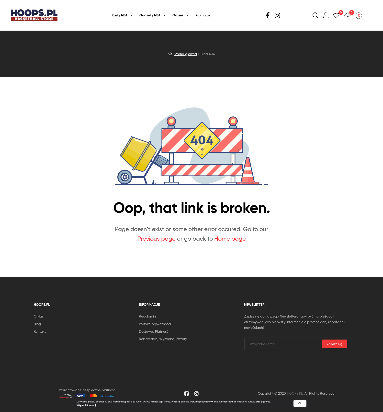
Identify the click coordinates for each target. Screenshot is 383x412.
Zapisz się (334, 344)
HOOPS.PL (295, 393)
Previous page (156, 238)
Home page (230, 238)
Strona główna (185, 54)
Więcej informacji (86, 405)
